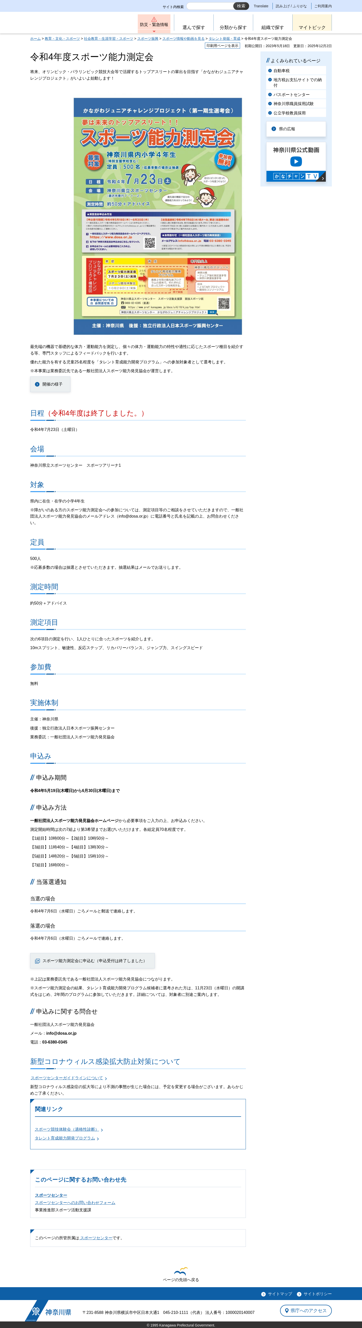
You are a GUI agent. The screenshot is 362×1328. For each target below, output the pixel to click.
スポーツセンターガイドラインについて (67, 1078)
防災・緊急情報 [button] (154, 24)
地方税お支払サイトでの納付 (298, 82)
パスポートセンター (292, 94)
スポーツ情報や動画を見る (183, 39)
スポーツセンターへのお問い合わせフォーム (75, 1202)
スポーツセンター (51, 1195)
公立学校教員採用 (290, 113)
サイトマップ (280, 1294)
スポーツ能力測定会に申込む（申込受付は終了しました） (94, 961)
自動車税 (282, 71)
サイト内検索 (173, 7)
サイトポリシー (318, 1294)
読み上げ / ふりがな (291, 6)
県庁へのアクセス (309, 1310)
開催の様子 (52, 384)
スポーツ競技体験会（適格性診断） (67, 1129)
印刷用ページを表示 (222, 46)
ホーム (35, 39)
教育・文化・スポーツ (62, 39)
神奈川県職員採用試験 (294, 104)
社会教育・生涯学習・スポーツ (108, 39)
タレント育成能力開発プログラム (65, 1138)
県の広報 (287, 129)
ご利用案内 (323, 6)
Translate (261, 6)
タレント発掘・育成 (224, 39)
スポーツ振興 (147, 39)
